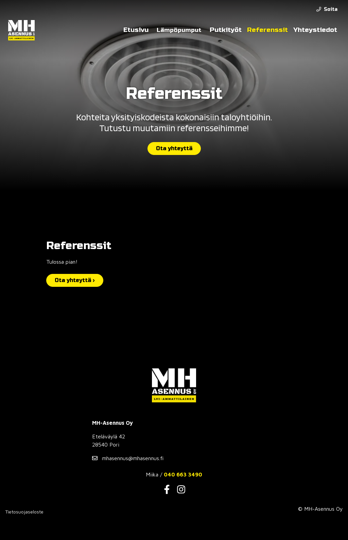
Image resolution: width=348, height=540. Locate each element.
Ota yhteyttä (174, 148)
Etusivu (136, 30)
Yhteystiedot (315, 30)
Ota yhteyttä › (75, 280)
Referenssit (267, 30)
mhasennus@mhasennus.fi (127, 458)
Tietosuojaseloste (24, 512)
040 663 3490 (183, 474)
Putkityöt (226, 30)
